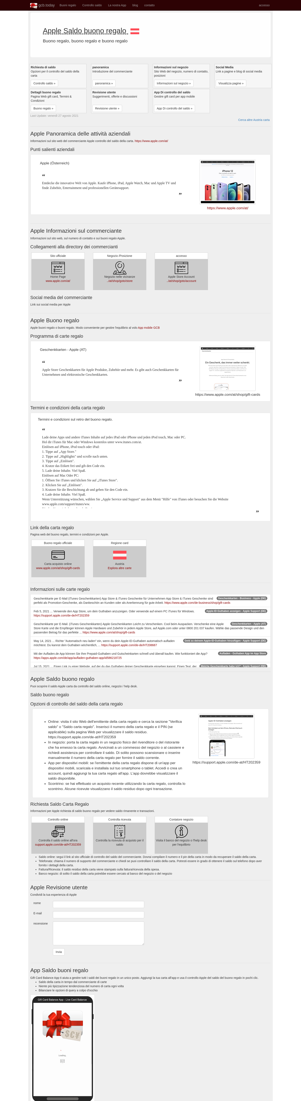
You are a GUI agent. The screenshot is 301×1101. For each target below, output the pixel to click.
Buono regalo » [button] (43, 108)
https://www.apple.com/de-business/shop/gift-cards (197, 602)
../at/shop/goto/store (120, 281)
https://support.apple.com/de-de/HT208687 (129, 645)
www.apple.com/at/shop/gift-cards (58, 568)
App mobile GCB (149, 327)
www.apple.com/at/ (58, 281)
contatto (149, 5)
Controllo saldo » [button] (44, 83)
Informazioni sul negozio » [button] (174, 83)
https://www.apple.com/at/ (151, 141)
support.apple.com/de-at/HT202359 (58, 844)
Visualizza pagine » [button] (231, 83)
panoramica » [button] (104, 83)
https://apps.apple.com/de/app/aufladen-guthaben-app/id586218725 (78, 658)
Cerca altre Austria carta (254, 120)
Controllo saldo (92, 5)
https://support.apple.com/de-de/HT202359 (61, 615)
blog (135, 5)
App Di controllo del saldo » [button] (174, 108)
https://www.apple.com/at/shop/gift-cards (109, 632)
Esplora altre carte (120, 568)
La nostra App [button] (117, 5)
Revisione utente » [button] (107, 108)
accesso (264, 5)
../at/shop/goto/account (181, 281)
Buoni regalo (68, 5)
